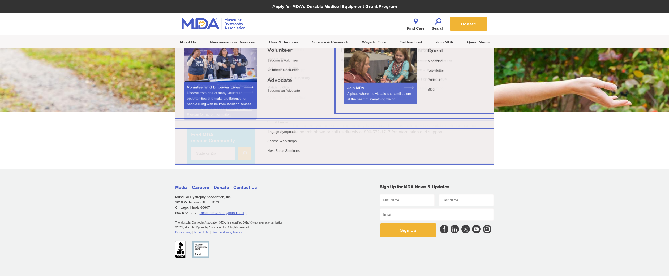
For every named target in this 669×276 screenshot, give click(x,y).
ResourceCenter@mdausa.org (223, 213)
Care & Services (283, 42)
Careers (200, 187)
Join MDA (444, 42)
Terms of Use (201, 232)
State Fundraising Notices (227, 232)
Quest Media (478, 42)
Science (330, 42)
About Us (187, 42)
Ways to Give (374, 42)
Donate (468, 23)
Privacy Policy (183, 232)
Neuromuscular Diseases (232, 42)
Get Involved (411, 42)
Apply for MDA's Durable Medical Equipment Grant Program (334, 6)
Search (438, 22)
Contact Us (245, 187)
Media (181, 187)
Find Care (415, 22)
